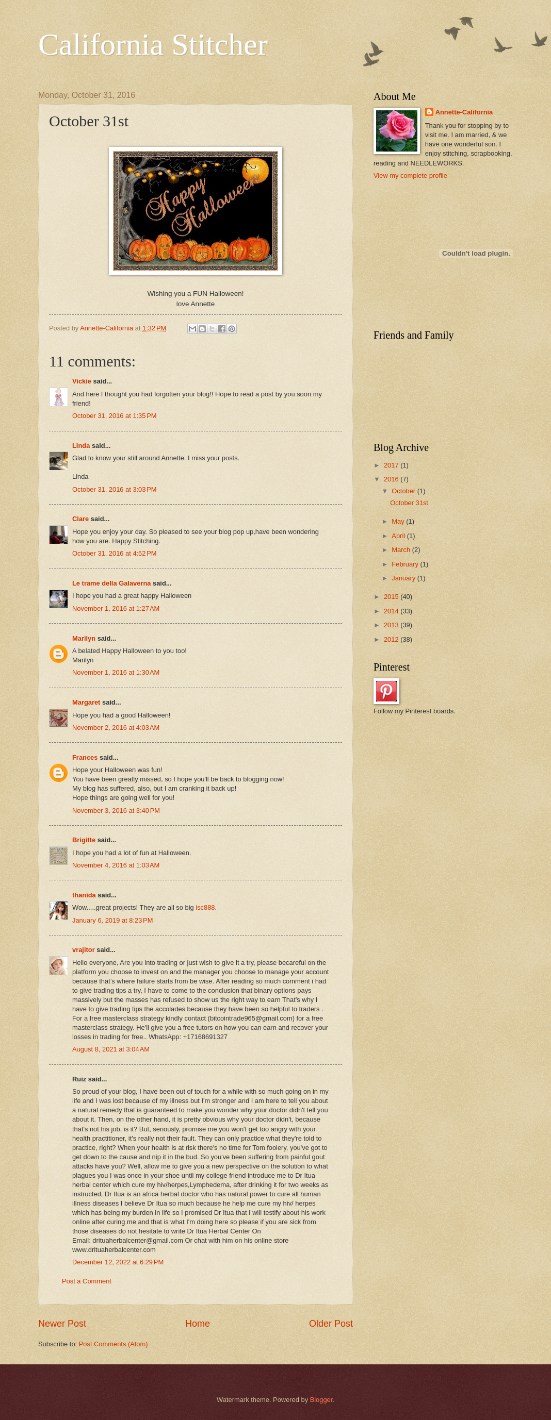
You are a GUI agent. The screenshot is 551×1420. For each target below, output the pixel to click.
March (402, 550)
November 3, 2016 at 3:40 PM (116, 810)
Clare (80, 519)
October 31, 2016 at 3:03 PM (114, 489)
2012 (392, 639)
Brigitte (83, 840)
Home (197, 1323)
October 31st (409, 503)
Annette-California (464, 112)
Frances (85, 757)
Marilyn (83, 638)
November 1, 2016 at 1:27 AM (115, 608)
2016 (392, 479)
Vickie (81, 381)
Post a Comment (86, 1281)
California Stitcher (153, 44)
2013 (392, 625)
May (399, 521)
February (406, 564)
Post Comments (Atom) (113, 1344)
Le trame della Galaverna (111, 583)
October (404, 491)
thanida (84, 895)
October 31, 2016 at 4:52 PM (114, 553)
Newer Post (62, 1323)
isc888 (205, 907)
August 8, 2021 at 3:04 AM (111, 1049)
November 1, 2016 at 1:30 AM (115, 672)
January (404, 578)
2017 (392, 465)
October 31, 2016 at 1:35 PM (114, 416)
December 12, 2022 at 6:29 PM (118, 1262)
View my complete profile (410, 175)
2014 (392, 611)
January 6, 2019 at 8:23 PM (112, 920)
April (399, 536)
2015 (392, 596)
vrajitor (83, 950)
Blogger (321, 1400)
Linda (81, 445)
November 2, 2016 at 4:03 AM (115, 727)
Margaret (86, 702)
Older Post (331, 1323)
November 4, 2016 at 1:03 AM (115, 865)
